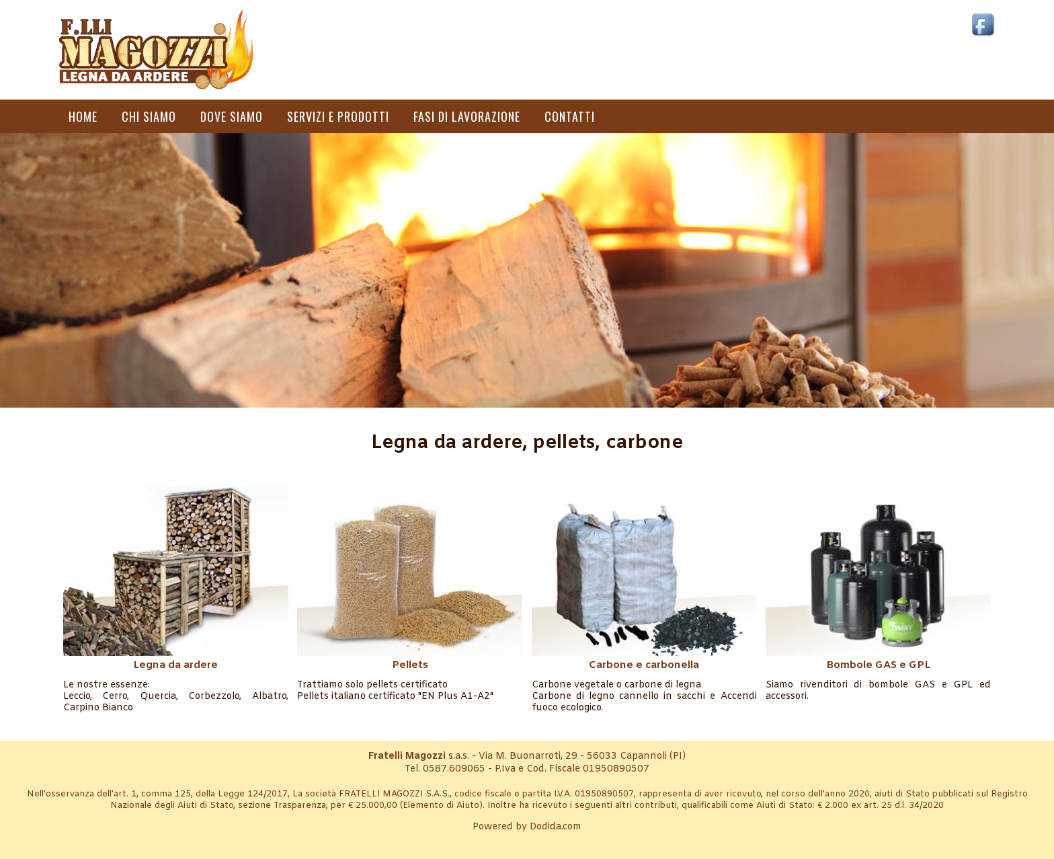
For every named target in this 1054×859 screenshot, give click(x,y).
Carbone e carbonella (644, 665)
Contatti (569, 116)
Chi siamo (149, 116)
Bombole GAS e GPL (878, 665)
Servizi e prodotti (338, 116)
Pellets (410, 665)
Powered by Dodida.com (527, 827)
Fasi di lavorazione (466, 116)
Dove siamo (231, 116)
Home (83, 116)
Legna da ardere (175, 665)
